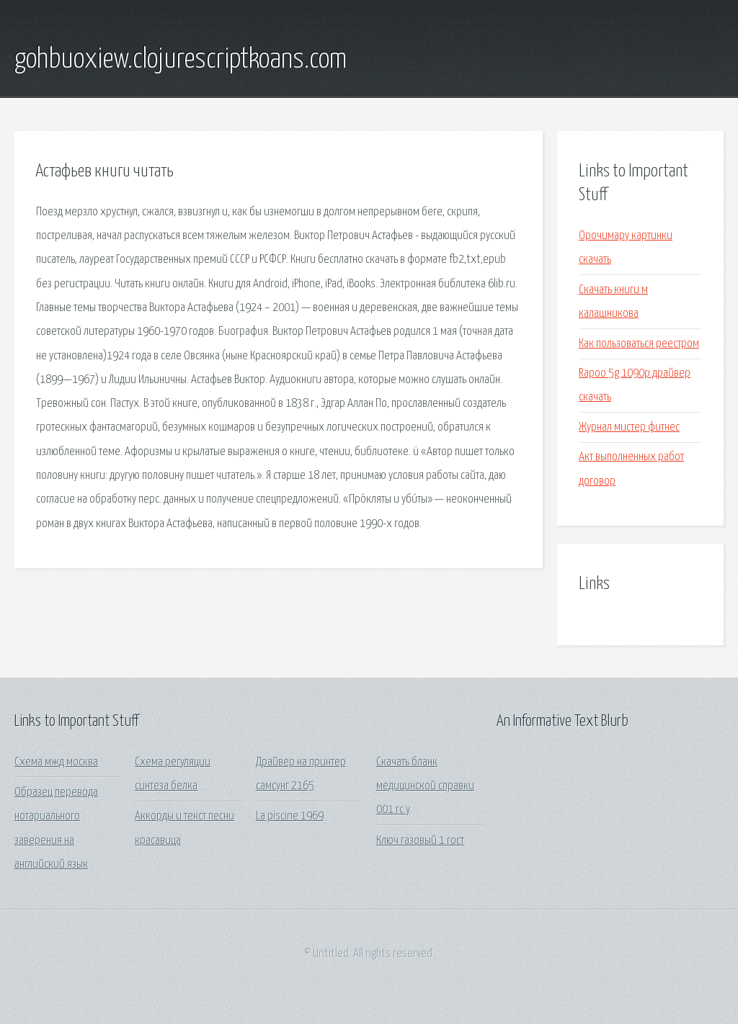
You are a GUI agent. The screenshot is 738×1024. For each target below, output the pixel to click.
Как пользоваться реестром (639, 344)
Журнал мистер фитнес (629, 427)
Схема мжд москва (56, 762)
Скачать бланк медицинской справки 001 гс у (425, 786)
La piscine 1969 (290, 816)
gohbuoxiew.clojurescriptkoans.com (180, 59)
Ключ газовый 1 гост (420, 841)
